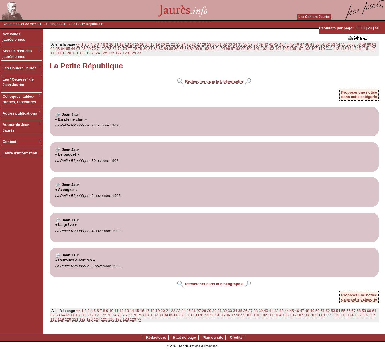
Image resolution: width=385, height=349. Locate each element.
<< (78, 44)
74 (114, 48)
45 (292, 44)
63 (58, 48)
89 (192, 48)
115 (358, 48)
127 (118, 53)
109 (314, 48)
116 (365, 48)
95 (223, 48)
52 (328, 44)
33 (230, 44)
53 (333, 44)
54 (338, 44)
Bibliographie (56, 24)
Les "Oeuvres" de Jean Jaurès (18, 82)
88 (186, 48)
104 (278, 48)
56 (348, 44)
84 (166, 48)
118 (53, 53)
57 (354, 44)
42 (276, 44)
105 (285, 48)
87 (181, 48)
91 (202, 48)
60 (369, 44)
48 (307, 44)
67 (78, 48)
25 (189, 44)
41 (271, 44)
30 (214, 44)
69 (89, 48)
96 (228, 48)
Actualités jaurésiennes (14, 37)
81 (150, 48)
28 (204, 44)
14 (132, 44)
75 (119, 48)
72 (104, 48)
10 (363, 28)
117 (372, 48)
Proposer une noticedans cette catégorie (359, 94)
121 (75, 53)
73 (109, 48)
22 (173, 44)
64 (63, 48)
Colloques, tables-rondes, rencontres (19, 99)
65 (68, 48)
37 (250, 44)
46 (297, 44)
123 (90, 53)
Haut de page (184, 337)
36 (245, 44)
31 (219, 44)
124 (97, 53)
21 (168, 44)
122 (82, 53)
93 (212, 48)
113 (343, 48)
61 (374, 44)
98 (238, 48)
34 (235, 44)
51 (323, 44)
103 (271, 48)
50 (377, 28)
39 (261, 44)
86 (176, 48)
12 (121, 44)
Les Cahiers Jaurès (314, 17)
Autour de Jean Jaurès (16, 127)
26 (194, 44)
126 (111, 53)
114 (350, 48)
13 (127, 44)
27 (199, 44)
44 (286, 44)
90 (197, 48)
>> (139, 53)
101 (257, 48)
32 (225, 44)
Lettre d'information (20, 153)
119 (61, 53)
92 (207, 48)
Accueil (35, 24)
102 (264, 48)
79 (140, 48)
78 (135, 48)
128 (126, 53)
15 (137, 44)
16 (142, 44)
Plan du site (212, 337)
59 (364, 44)
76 (125, 48)
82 (156, 48)
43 (281, 44)
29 (209, 44)
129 (133, 53)
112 (336, 48)
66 (73, 48)
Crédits (236, 337)
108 (307, 48)
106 (293, 48)
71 (99, 48)
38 (256, 44)
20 (370, 28)
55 (343, 44)
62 (52, 48)
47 (302, 44)
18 (152, 44)
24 (183, 44)
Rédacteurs (156, 337)
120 (68, 53)
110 (322, 48)
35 (240, 44)
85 (171, 48)
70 (94, 48)
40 (266, 44)
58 (359, 44)
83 (161, 48)
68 (83, 48)
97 (233, 48)
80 (145, 48)
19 (158, 44)
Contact (9, 142)
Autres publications (20, 113)
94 (217, 48)
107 (300, 48)
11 (116, 44)
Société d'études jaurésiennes (17, 54)
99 (243, 48)
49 (312, 44)
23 (178, 44)
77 (130, 48)
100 (250, 48)
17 (147, 44)
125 (104, 53)
